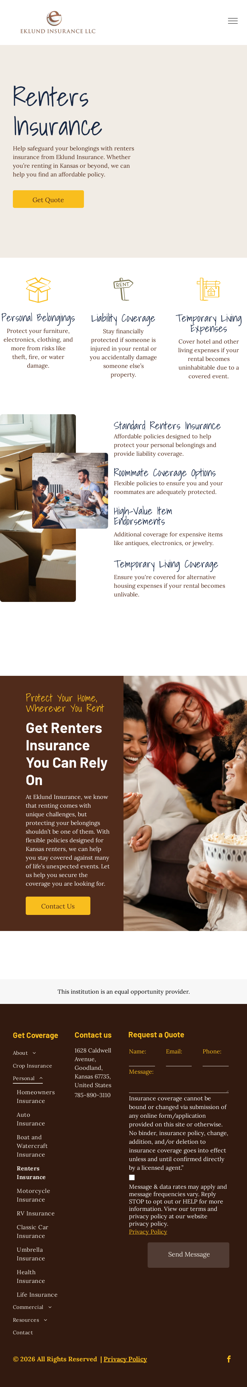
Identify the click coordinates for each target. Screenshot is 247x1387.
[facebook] (229, 1360)
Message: (141, 1071)
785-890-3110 (93, 1095)
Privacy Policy (148, 1231)
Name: (137, 1051)
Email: (174, 1051)
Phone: (212, 1051)
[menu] (232, 21)
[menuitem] (38, 1053)
